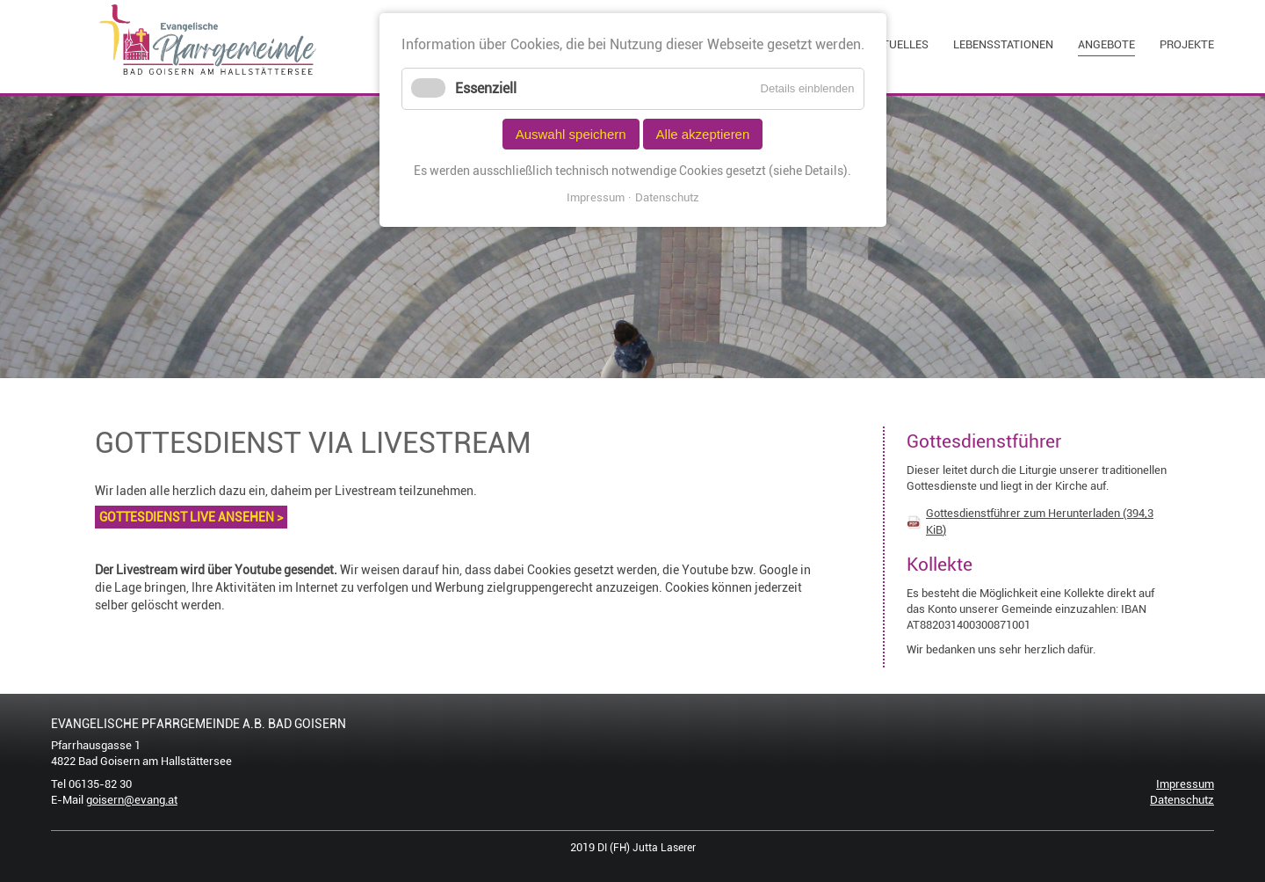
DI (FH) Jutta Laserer (646, 848)
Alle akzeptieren (703, 134)
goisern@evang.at (131, 799)
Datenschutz (1182, 799)
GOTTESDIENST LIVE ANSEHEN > (191, 517)
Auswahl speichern (571, 134)
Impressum (1185, 784)
